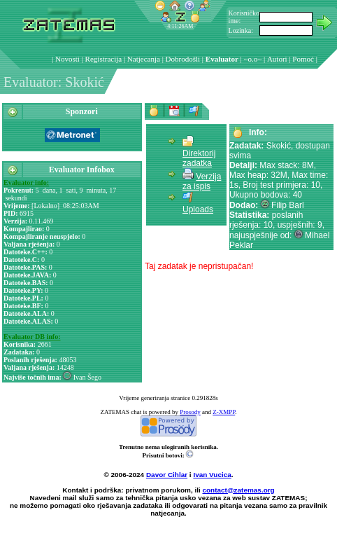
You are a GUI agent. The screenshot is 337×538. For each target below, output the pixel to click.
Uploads (197, 209)
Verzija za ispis (201, 181)
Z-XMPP (224, 411)
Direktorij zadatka (198, 158)
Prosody (190, 411)
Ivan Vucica (212, 474)
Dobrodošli (183, 59)
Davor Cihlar (166, 474)
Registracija (103, 59)
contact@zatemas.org (239, 490)
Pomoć (303, 59)
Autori (277, 59)
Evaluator (222, 59)
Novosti (67, 59)
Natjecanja (143, 59)
